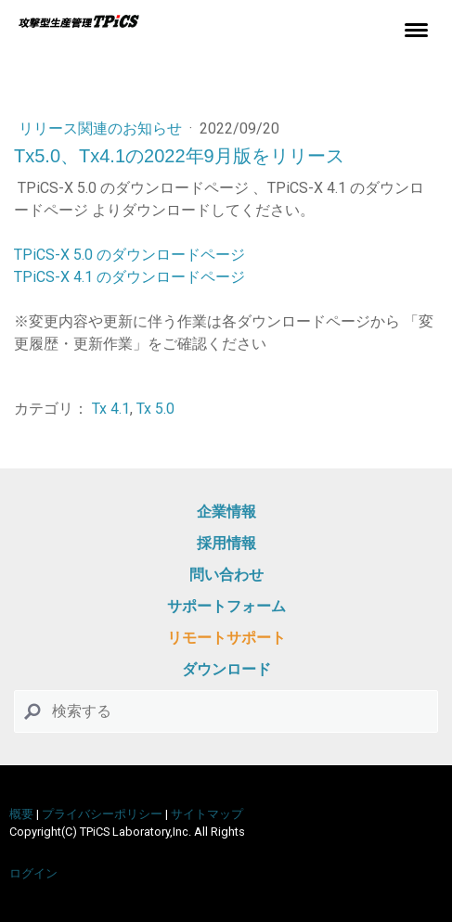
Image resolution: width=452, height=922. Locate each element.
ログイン (33, 873)
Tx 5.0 (155, 408)
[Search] (226, 711)
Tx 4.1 (111, 408)
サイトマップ (207, 814)
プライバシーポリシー (102, 814)
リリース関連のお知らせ (102, 128)
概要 (21, 814)
